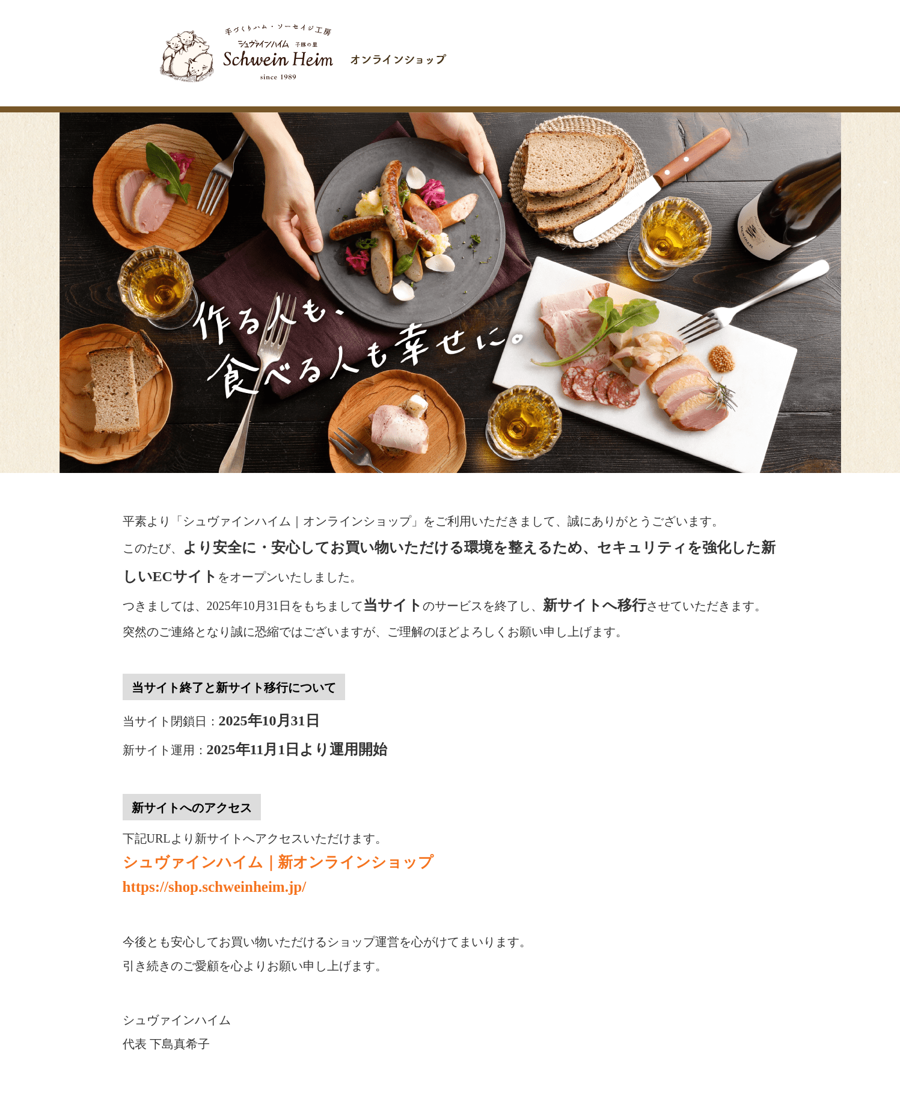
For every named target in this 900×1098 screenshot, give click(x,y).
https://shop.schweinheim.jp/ (215, 887)
